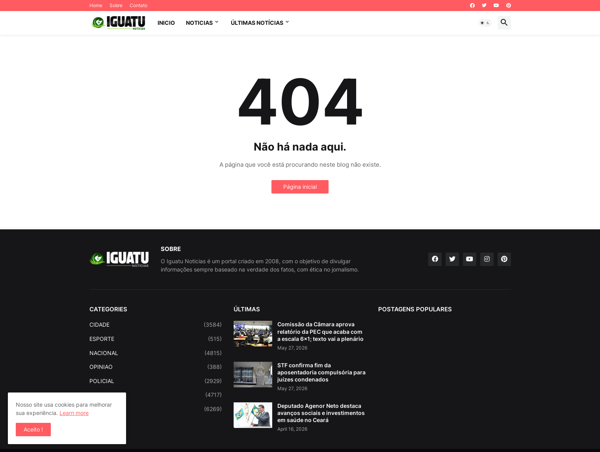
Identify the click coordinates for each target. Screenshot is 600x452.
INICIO (166, 22)
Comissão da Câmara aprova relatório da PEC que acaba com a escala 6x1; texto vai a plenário (320, 331)
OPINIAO (155, 367)
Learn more (74, 412)
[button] (485, 23)
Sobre (116, 5)
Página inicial (300, 186)
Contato (138, 5)
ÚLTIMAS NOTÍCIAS (257, 22)
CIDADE (155, 325)
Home (95, 5)
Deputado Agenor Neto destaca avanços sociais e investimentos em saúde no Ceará (321, 412)
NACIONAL (155, 353)
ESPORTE (155, 339)
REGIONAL (155, 409)
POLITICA (155, 395)
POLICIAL (155, 381)
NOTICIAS (199, 22)
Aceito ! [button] (33, 429)
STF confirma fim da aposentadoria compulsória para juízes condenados (321, 372)
